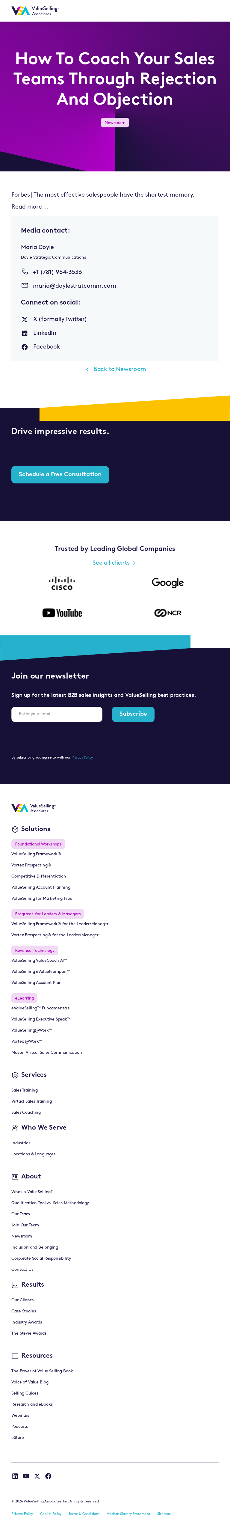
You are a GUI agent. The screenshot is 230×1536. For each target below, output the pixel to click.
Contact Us (22, 1269)
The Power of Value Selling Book (42, 1371)
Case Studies (23, 1311)
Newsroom (21, 1236)
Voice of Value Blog (29, 1382)
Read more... (29, 207)
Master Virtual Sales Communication (46, 1052)
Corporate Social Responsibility (41, 1258)
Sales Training (24, 1090)
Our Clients (22, 1300)
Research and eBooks (31, 1404)
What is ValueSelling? (32, 1192)
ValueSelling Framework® (36, 854)
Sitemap (164, 1514)
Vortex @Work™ (26, 1041)
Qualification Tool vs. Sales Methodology (50, 1203)
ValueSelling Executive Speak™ (40, 1019)
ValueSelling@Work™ (31, 1030)
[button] (211, 10)
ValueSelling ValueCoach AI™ (39, 960)
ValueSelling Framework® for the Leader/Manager (59, 924)
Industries (20, 1143)
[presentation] (56, 738)
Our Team (20, 1214)
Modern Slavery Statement (128, 1514)
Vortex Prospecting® (31, 865)
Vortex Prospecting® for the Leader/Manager (54, 935)
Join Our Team (25, 1225)
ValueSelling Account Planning (40, 887)
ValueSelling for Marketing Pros (41, 898)
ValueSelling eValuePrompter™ (40, 972)
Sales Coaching (26, 1112)
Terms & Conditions (84, 1514)
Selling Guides (24, 1393)
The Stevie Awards (28, 1333)
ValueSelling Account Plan (36, 983)
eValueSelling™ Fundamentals (40, 1008)
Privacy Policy (82, 757)
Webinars (20, 1415)
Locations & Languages (33, 1154)
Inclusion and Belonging (34, 1247)
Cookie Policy (50, 1514)
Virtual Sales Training (31, 1101)
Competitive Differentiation (38, 876)
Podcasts (19, 1427)
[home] (35, 10)
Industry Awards (26, 1322)
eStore (17, 1438)
